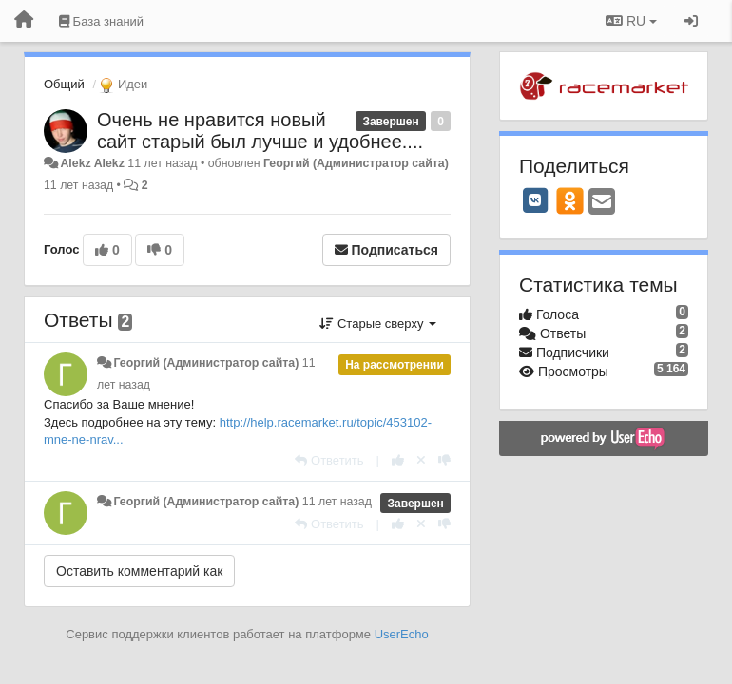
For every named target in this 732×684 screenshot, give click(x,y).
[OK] (570, 200)
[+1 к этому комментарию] (398, 460)
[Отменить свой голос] (421, 460)
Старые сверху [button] (377, 323)
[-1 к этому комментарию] (444, 460)
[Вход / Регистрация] (691, 21)
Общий (64, 84)
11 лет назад (337, 501)
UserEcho (402, 634)
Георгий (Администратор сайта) (356, 163)
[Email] (601, 202)
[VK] (535, 200)
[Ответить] (329, 460)
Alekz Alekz (92, 163)
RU (631, 20)
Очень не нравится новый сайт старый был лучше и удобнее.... (260, 130)
